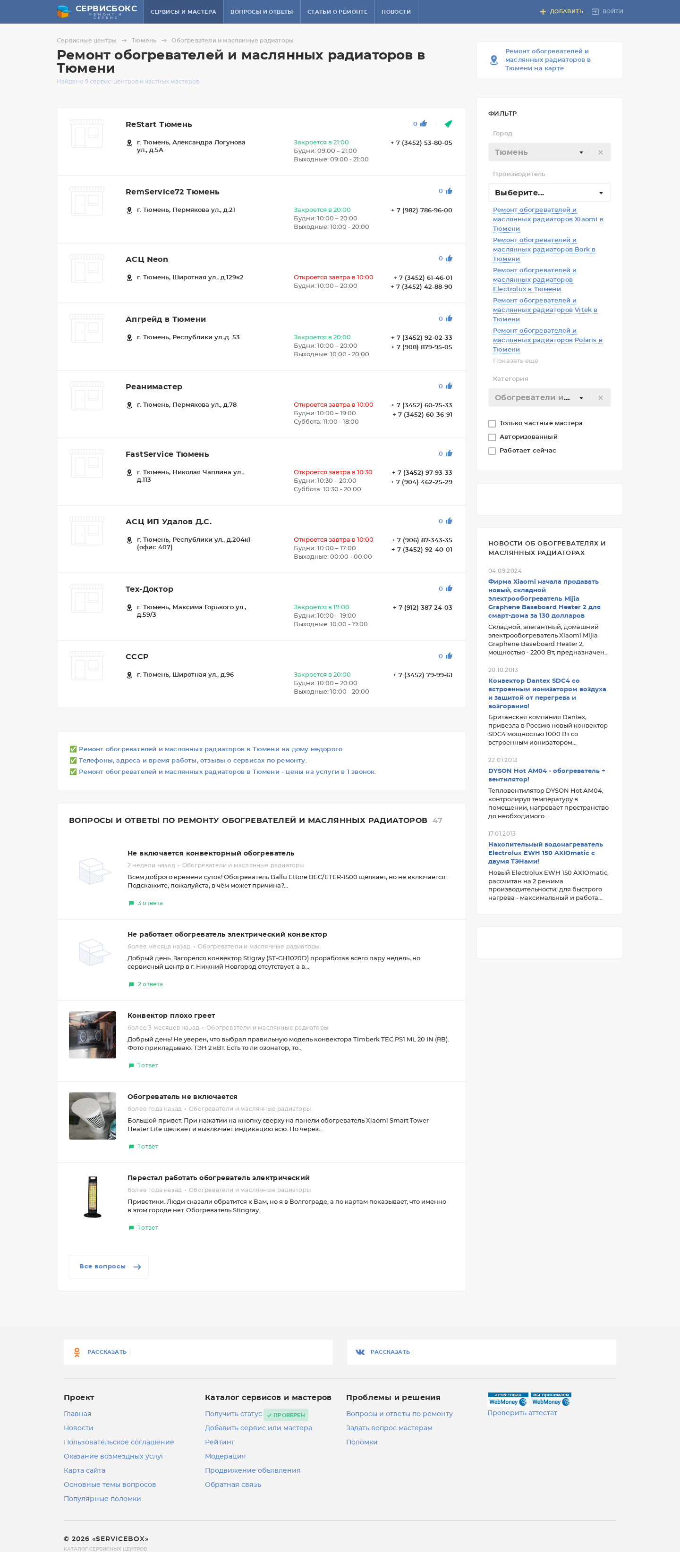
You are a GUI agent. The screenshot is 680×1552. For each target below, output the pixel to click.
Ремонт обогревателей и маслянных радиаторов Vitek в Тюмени (545, 310)
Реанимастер (154, 387)
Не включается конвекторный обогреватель (211, 853)
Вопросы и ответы (261, 12)
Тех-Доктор (149, 589)
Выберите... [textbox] (519, 193)
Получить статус (233, 1414)
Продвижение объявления (253, 1471)
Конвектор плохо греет (171, 1016)
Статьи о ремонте (337, 12)
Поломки (362, 1442)
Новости (396, 12)
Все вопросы (111, 1267)
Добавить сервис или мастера (258, 1428)
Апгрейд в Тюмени (166, 319)
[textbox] (549, 152)
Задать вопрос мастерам (389, 1428)
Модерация (225, 1456)
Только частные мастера (542, 423)
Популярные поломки (102, 1499)
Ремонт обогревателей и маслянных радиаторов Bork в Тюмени (544, 249)
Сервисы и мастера (184, 12)
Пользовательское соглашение (119, 1442)
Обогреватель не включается (183, 1097)
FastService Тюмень (167, 454)
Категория (510, 379)
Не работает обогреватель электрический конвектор (227, 934)
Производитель (519, 174)
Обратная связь (233, 1485)
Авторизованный (530, 437)
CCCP (137, 657)
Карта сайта (84, 1471)
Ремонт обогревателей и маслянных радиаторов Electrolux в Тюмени (535, 280)
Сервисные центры (93, 40)
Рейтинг (220, 1442)
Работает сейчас (529, 451)
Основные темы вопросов (110, 1485)
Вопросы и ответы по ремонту (399, 1414)
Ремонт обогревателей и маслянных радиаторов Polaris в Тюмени (548, 340)
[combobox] (549, 152)
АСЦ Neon (147, 259)
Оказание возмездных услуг (114, 1456)
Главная (78, 1414)
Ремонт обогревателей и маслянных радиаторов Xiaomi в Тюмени (548, 219)
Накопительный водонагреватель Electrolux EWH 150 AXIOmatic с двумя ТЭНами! (545, 853)
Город (502, 134)
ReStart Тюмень (159, 124)
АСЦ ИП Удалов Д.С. (169, 522)
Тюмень (151, 40)
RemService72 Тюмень (173, 192)
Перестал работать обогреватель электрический (219, 1178)
